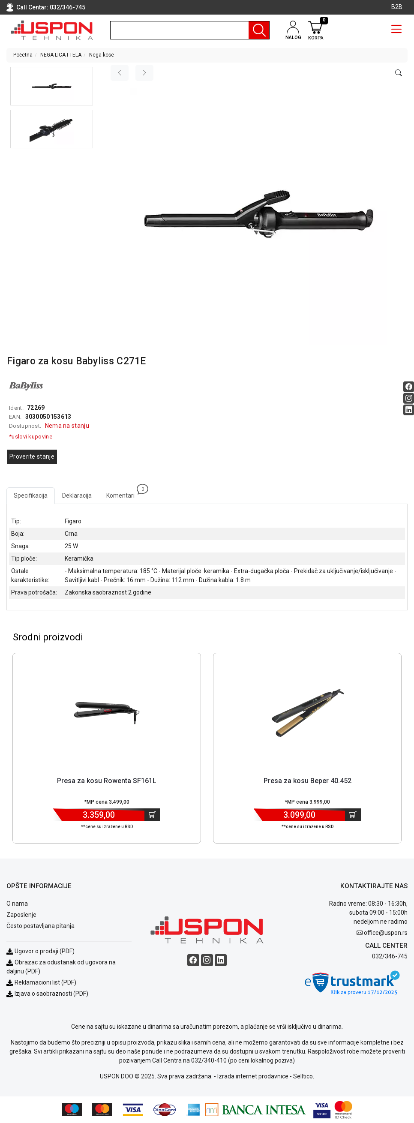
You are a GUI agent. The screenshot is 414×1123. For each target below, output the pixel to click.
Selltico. (303, 1076)
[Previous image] (120, 73)
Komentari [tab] (124, 493)
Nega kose (101, 55)
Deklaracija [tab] (77, 495)
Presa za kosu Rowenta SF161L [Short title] (106, 781)
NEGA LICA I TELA (60, 55)
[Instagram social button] (408, 398)
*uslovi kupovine (30, 436)
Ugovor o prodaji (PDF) (40, 951)
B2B (396, 6)
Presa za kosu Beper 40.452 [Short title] (307, 781)
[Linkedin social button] (408, 410)
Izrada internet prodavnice (252, 1076)
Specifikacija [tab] (31, 495)
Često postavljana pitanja (40, 925)
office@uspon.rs (386, 932)
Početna (23, 55)
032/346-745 (67, 7)
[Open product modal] (398, 73)
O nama (17, 903)
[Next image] (144, 73)
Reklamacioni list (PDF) (41, 982)
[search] (190, 30)
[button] (51, 86)
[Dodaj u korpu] (152, 814)
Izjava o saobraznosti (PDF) (51, 993)
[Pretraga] (259, 30)
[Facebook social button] (408, 386)
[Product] (106, 713)
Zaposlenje (21, 914)
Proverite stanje (31, 456)
